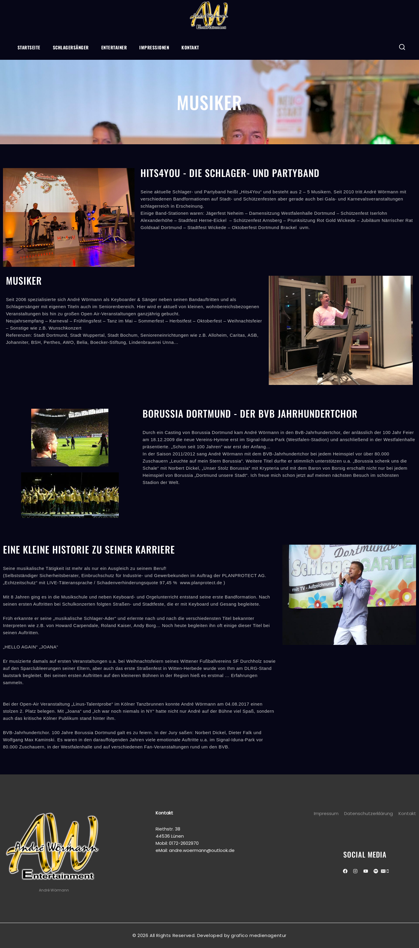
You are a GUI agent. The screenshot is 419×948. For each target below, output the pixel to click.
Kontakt (190, 47)
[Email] (383, 872)
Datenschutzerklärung (368, 813)
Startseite (29, 47)
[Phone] (387, 872)
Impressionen (154, 47)
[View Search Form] (402, 47)
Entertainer (114, 47)
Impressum (326, 813)
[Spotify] (375, 871)
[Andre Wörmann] (209, 16)
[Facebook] (345, 871)
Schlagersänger (71, 47)
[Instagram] (355, 871)
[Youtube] (365, 871)
